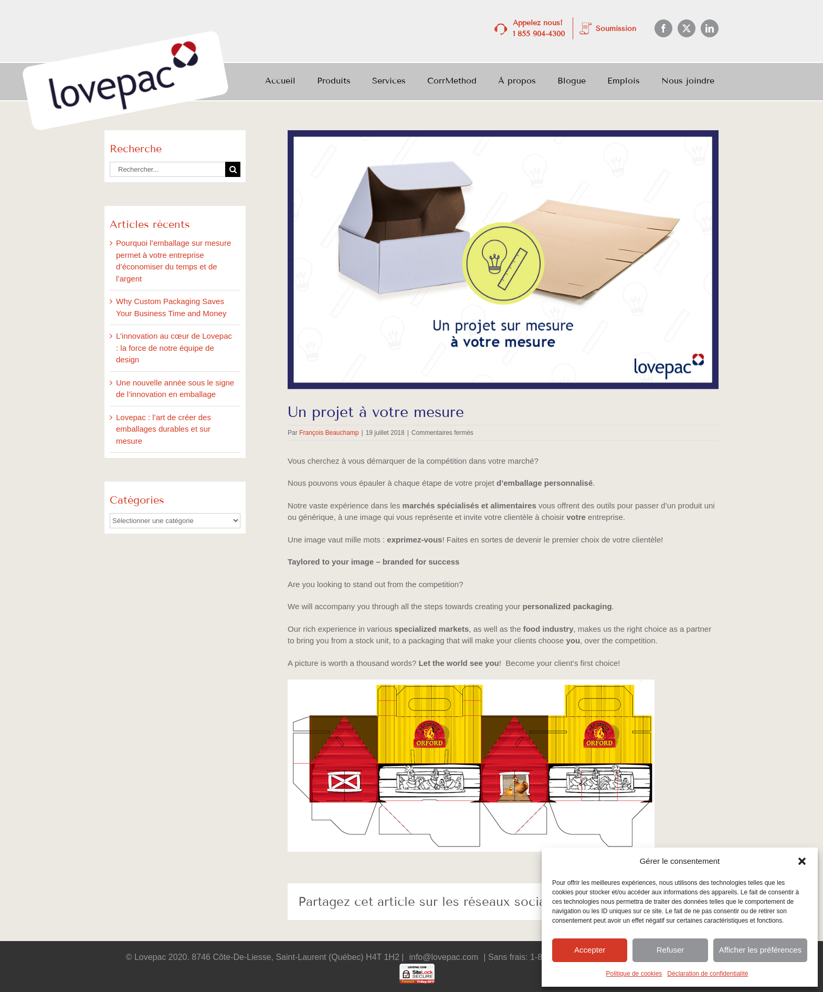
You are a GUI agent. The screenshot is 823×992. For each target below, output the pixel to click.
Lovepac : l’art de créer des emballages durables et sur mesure (163, 429)
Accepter (589, 949)
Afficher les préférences (760, 949)
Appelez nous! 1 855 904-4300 (539, 28)
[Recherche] (232, 169)
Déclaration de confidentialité (707, 973)
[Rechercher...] (167, 169)
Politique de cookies (634, 973)
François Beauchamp (328, 432)
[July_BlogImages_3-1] (503, 259)
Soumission (616, 28)
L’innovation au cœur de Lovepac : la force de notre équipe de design (174, 347)
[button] (802, 861)
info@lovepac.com (443, 957)
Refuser (670, 949)
